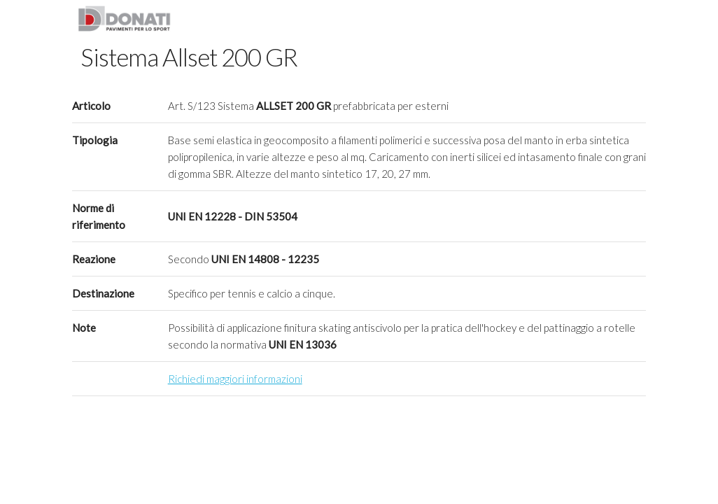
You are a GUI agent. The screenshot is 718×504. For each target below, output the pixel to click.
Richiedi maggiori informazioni (235, 378)
